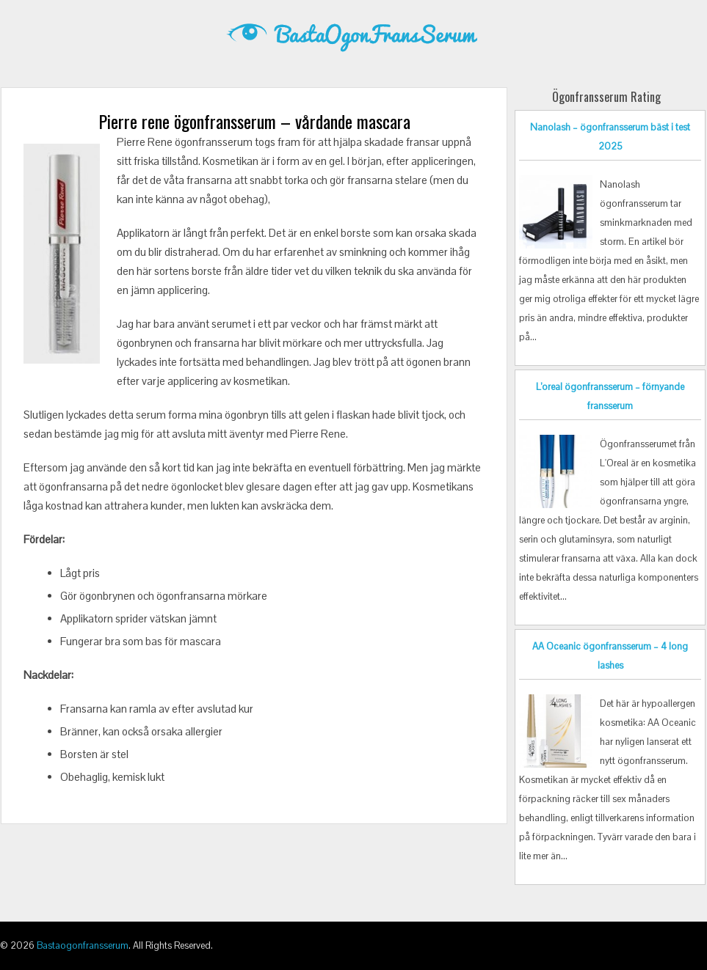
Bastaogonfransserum (82, 945)
